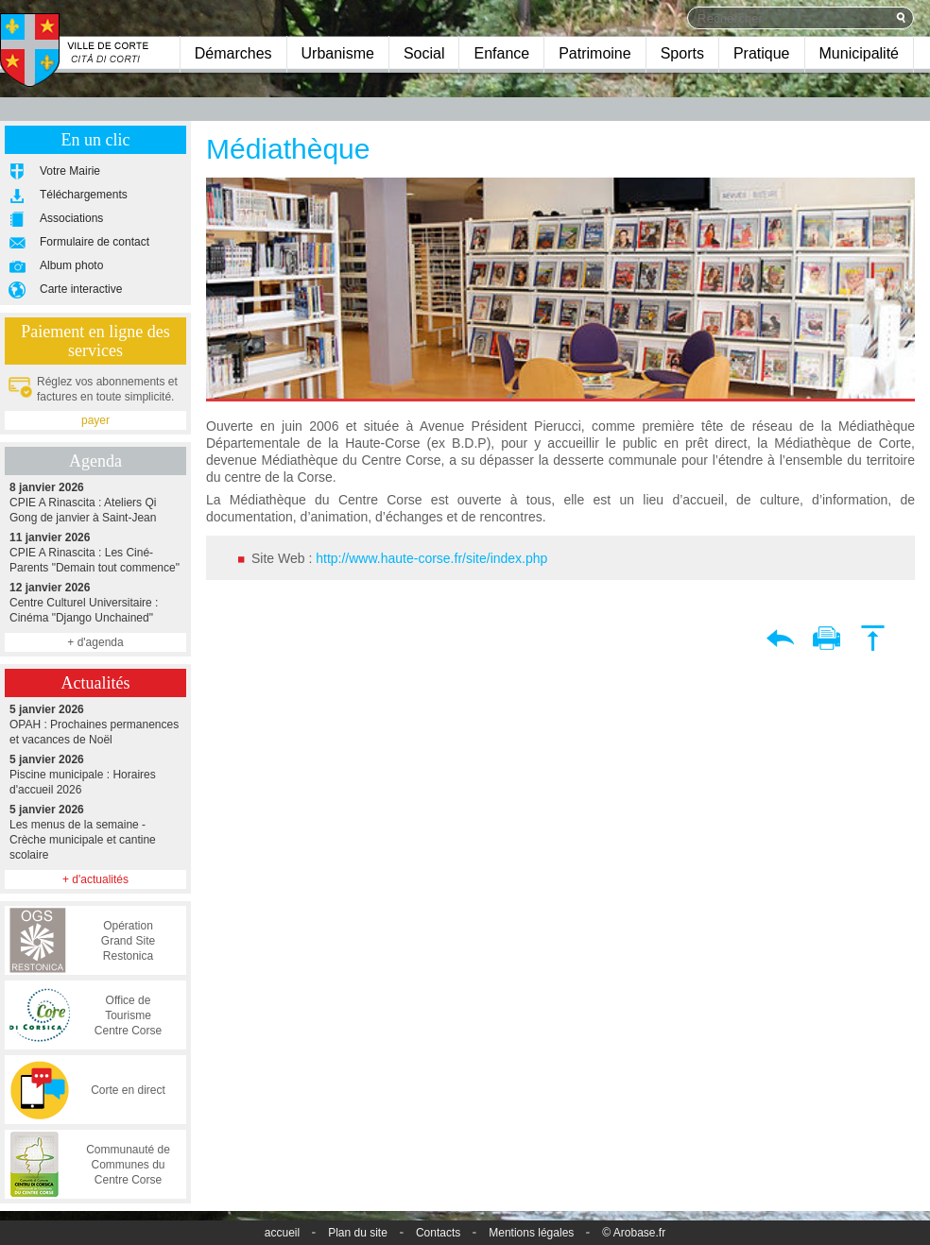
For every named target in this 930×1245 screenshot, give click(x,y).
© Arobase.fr (633, 1232)
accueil (282, 1232)
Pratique (761, 53)
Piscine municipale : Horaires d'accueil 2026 (95, 774)
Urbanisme (337, 53)
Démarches (233, 53)
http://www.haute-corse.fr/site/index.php (431, 558)
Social (424, 53)
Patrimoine (594, 53)
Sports (682, 53)
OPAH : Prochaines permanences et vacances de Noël (95, 724)
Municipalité (859, 53)
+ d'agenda (95, 642)
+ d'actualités (95, 879)
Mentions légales (531, 1232)
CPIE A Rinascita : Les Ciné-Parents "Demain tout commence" (95, 552)
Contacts (438, 1232)
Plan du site (358, 1232)
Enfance (501, 53)
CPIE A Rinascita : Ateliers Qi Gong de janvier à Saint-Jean (95, 502)
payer (95, 420)
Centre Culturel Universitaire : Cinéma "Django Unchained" (95, 602)
